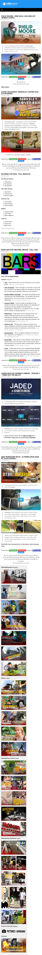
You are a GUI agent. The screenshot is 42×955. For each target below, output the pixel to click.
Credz (6, 348)
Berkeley (33, 168)
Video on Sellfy (27, 435)
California (35, 164)
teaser (13, 487)
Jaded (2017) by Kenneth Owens (23, 437)
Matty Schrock (30, 559)
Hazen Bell (25, 240)
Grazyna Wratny (35, 241)
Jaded (4, 447)
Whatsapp (14, 77)
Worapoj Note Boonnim (23, 450)
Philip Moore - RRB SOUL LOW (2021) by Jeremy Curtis (18, 17)
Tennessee (22, 555)
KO (16, 403)
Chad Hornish (34, 240)
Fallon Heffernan (25, 243)
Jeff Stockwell (14, 127)
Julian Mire (35, 557)
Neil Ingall (4, 449)
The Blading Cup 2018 (20, 238)
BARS (5, 365)
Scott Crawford (25, 241)
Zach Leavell (30, 555)
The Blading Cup (7, 238)
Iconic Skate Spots (10, 121)
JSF (24, 367)
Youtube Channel (25, 154)
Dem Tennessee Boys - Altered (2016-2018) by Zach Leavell (20, 457)
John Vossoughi (9, 287)
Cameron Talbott (9, 303)
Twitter (22, 78)
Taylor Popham (26, 557)
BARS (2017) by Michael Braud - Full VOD (19, 250)
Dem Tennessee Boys (12, 555)
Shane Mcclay (16, 241)
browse (15, 926)
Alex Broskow (17, 240)
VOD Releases (27, 447)
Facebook (37, 77)
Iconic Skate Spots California (23, 164)
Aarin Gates (16, 243)
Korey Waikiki (23, 127)
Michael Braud (14, 276)
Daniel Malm (8, 339)
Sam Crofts (36, 447)
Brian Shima (17, 168)
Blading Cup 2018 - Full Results (15, 174)
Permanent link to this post (21, 84)
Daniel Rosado (6, 241)
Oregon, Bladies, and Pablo (13, 294)
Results (30, 238)
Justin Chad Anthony (9, 559)
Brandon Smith (9, 125)
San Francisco (34, 365)
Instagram (22, 77)
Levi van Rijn (21, 449)
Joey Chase (30, 127)
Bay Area (35, 367)
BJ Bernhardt (17, 125)
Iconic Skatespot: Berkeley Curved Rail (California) (20, 92)
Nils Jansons (7, 240)
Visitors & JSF (9, 324)
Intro (6, 282)
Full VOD (25, 365)
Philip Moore (29, 46)
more (15, 567)
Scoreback (17, 154)
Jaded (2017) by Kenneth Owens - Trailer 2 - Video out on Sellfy (20, 374)
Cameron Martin (15, 557)
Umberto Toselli (30, 449)
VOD (20, 365)
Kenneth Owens (12, 447)
